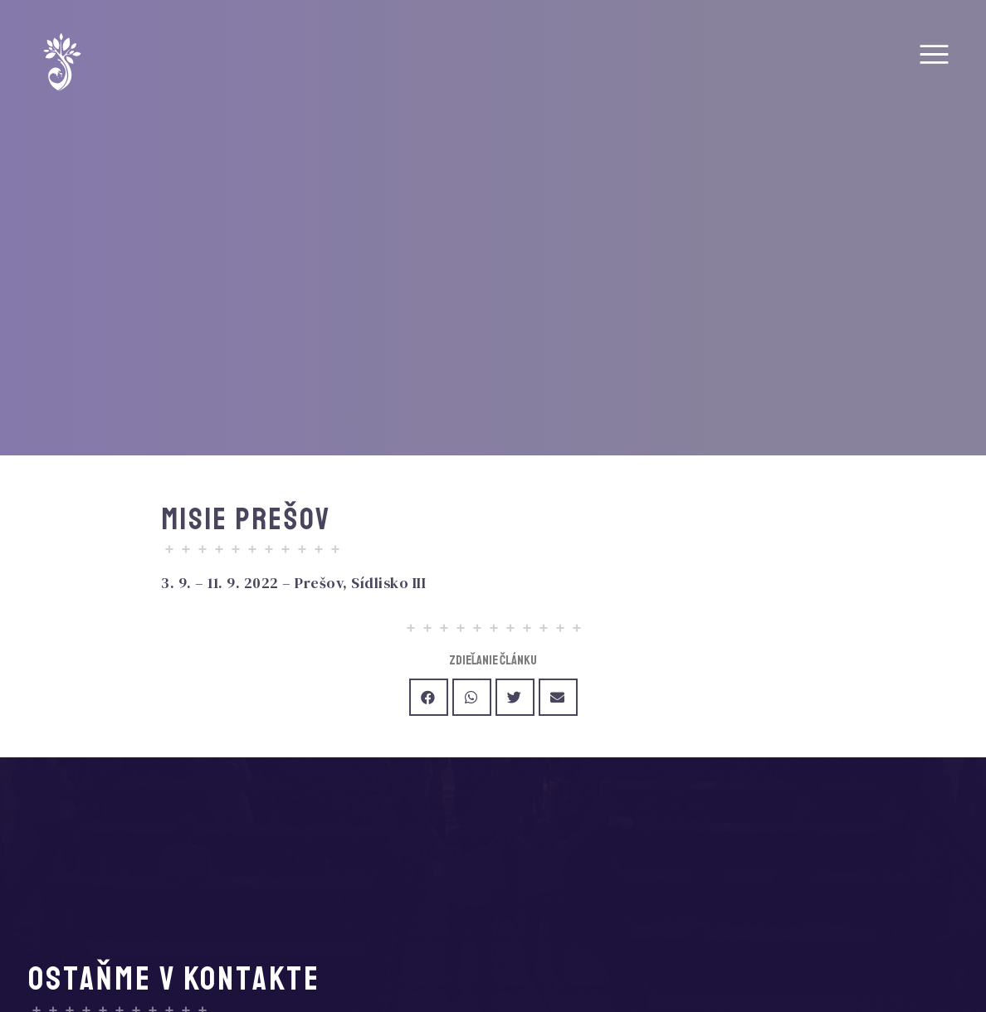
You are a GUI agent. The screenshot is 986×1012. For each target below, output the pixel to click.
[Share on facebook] (428, 697)
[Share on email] (558, 697)
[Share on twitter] (514, 697)
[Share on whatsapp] (471, 697)
